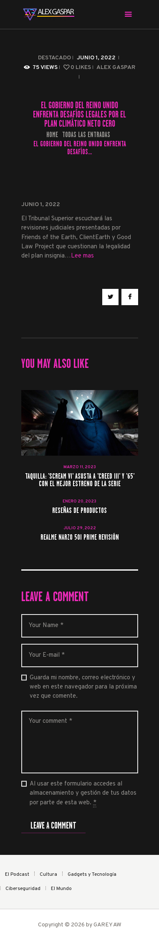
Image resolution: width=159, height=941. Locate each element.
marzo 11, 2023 (79, 467)
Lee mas (82, 256)
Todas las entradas (86, 134)
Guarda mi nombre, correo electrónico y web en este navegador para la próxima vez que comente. (83, 687)
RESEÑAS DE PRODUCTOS (79, 511)
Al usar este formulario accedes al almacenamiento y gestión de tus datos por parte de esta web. (83, 793)
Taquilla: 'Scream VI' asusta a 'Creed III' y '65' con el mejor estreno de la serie (79, 480)
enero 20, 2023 (79, 501)
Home (52, 135)
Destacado (54, 57)
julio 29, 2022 (79, 528)
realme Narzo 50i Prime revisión (79, 537)
